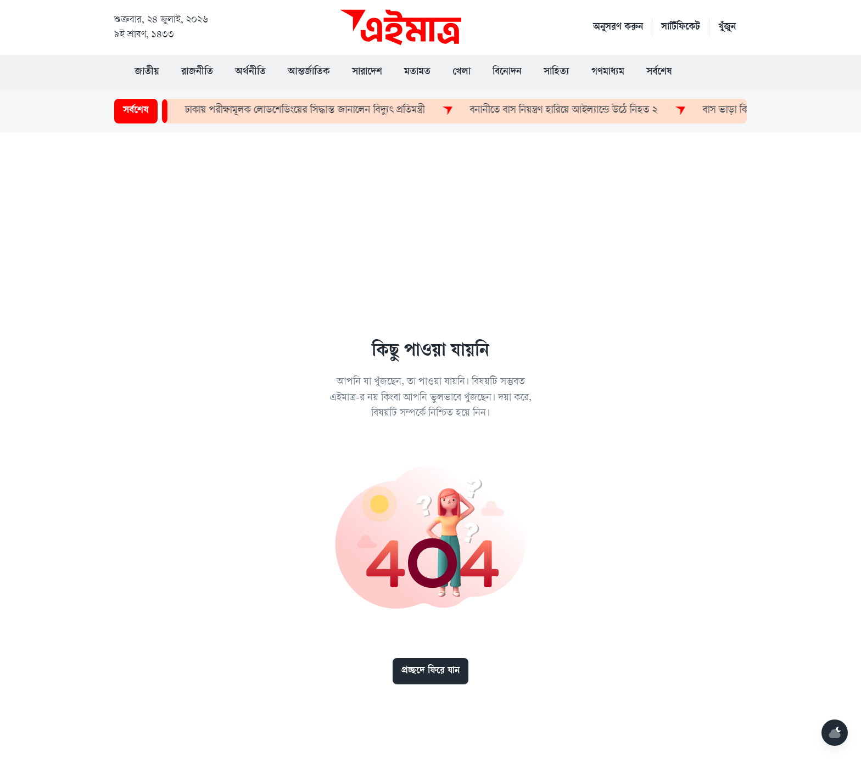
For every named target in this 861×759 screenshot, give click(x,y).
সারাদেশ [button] (367, 72)
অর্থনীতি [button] (250, 72)
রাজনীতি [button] (197, 72)
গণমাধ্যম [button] (607, 72)
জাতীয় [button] (147, 72)
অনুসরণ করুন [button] (618, 27)
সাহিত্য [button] (556, 72)
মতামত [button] (417, 72)
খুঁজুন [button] (727, 27)
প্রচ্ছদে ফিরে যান (430, 671)
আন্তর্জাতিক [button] (309, 72)
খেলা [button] (461, 72)
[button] (705, 72)
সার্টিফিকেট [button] (680, 27)
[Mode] (834, 732)
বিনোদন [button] (507, 72)
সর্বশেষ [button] (659, 72)
